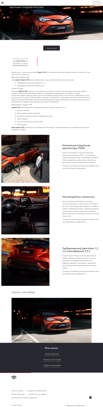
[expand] (101, 3)
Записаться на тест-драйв (52, 359)
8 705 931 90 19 (96, 1)
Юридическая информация (75, 405)
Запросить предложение (52, 365)
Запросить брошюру (52, 354)
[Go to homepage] (2, 3)
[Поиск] (100, 3)
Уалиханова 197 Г (96, 4)
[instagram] (90, 397)
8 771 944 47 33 (96, 3)
